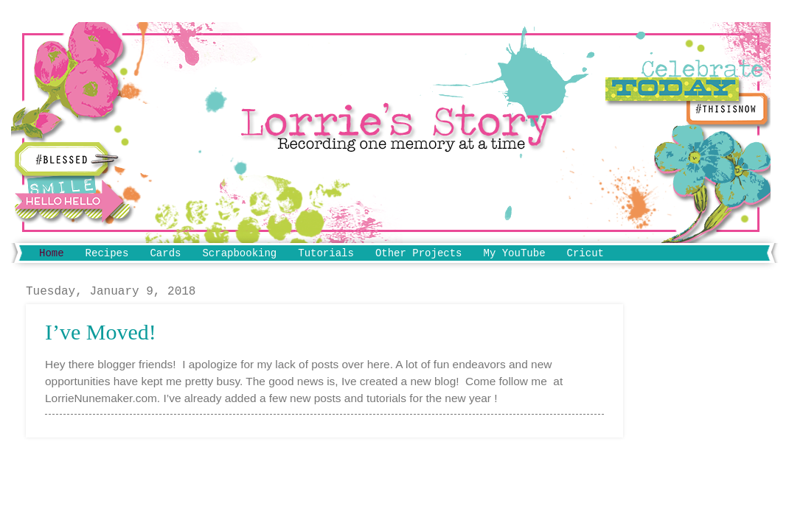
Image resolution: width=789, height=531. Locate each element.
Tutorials (326, 253)
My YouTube (515, 253)
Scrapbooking (239, 253)
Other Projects (418, 253)
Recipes (107, 253)
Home (51, 253)
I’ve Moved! (100, 332)
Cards (165, 253)
